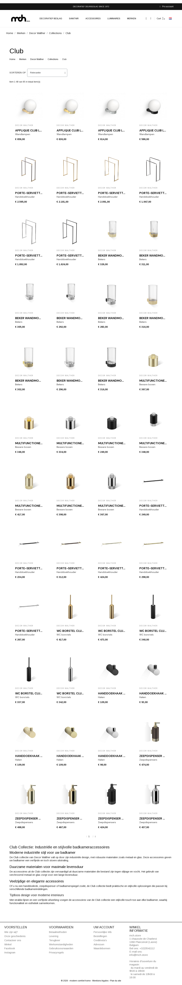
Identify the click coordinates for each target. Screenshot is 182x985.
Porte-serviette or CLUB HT (120, 193)
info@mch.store (138, 954)
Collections (53, 59)
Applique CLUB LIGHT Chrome (120, 130)
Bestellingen (100, 936)
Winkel (8, 944)
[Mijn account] (150, 18)
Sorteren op (17, 72)
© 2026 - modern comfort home (76, 981)
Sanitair (74, 18)
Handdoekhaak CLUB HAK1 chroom (125, 756)
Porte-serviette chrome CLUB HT (41, 255)
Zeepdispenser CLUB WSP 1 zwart (123, 818)
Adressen (99, 944)
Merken (131, 18)
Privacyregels (56, 952)
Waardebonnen (102, 948)
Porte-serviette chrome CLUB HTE (42, 631)
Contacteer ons (12, 940)
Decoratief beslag (51, 18)
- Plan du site (115, 981)
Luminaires (114, 18)
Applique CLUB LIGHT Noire (160, 130)
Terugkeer (54, 940)
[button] (146, 18)
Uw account (104, 927)
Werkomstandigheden (61, 944)
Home (12, 59)
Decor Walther (37, 59)
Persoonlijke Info (103, 932)
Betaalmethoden (58, 932)
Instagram (9, 952)
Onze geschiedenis (15, 936)
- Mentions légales (100, 981)
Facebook (9, 948)
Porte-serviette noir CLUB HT (80, 255)
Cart (159, 18)
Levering (53, 936)
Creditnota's (100, 940)
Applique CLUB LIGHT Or (75, 130)
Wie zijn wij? (11, 932)
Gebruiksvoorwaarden (61, 948)
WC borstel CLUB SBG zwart (37, 693)
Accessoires (93, 18)
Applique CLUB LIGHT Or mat (37, 130)
